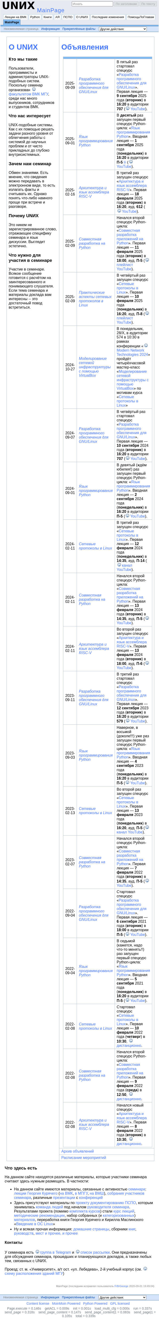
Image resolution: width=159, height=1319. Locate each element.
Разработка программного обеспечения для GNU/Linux (93, 85)
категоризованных (118, 1215)
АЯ (57, 17)
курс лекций (124, 1211)
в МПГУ (81, 1193)
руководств (24, 1233)
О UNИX (82, 17)
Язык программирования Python (96, 141)
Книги (48, 17)
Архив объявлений (77, 1151)
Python (35, 17)
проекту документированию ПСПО (106, 1203)
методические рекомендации (39, 1215)
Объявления (84, 47)
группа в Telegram (55, 1252)
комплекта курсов (84, 1211)
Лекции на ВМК (15, 17)
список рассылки (95, 1252)
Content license (37, 1303)
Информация (50, 29)
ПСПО (67, 17)
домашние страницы (91, 1229)
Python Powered (95, 1303)
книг (132, 1229)
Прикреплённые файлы (78, 29)
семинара (136, 1189)
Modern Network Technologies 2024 (132, 352)
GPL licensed (120, 1303)
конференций (91, 1198)
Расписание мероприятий (83, 1158)
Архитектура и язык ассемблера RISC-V (94, 192)
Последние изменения (108, 17)
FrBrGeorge (121, 1286)
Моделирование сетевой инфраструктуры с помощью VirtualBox (95, 367)
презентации (64, 1198)
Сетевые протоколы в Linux (127, 288)
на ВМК (66, 1193)
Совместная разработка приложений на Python (130, 236)
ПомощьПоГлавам (141, 17)
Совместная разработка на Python (92, 243)
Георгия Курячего (42, 1193)
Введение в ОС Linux (34, 1224)
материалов (24, 1220)
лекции (20, 1193)
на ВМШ (97, 1193)
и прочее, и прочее (61, 1233)
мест (40, 1233)
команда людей (49, 1207)
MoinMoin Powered (66, 1303)
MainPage (51, 10)
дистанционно (129, 1046)
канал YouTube (124, 567)
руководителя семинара (108, 1207)
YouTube (137, 109)
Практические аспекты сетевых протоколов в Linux (95, 298)
